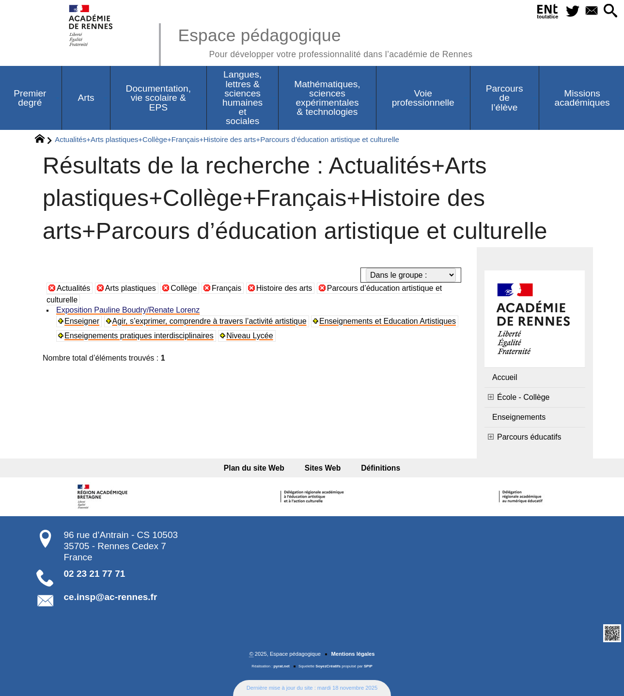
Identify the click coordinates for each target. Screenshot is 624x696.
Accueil (504, 377)
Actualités (73, 288)
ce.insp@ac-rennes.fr (110, 597)
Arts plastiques (130, 288)
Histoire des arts (284, 288)
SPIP (368, 666)
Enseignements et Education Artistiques (387, 321)
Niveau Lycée (249, 336)
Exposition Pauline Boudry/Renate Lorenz (128, 310)
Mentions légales (352, 654)
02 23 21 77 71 (94, 574)
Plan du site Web (257, 468)
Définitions (377, 468)
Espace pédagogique (325, 41)
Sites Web (323, 468)
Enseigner (81, 321)
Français (226, 288)
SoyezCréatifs (328, 666)
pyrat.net (282, 666)
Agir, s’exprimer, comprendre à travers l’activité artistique (209, 321)
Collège (184, 288)
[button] (610, 11)
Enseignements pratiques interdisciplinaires (139, 336)
